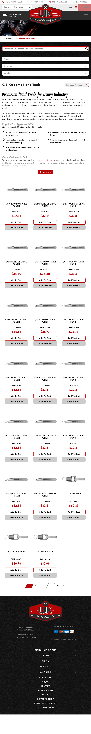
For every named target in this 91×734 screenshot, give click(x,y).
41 (51, 605)
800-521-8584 (30, 656)
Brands (6, 73)
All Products (7, 38)
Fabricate (45, 686)
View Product (16, 230)
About (45, 701)
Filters (6, 59)
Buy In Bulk (45, 697)
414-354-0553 (28, 654)
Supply (45, 680)
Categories (8, 66)
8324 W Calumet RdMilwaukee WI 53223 (25, 647)
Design (45, 675)
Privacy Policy (45, 718)
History (45, 705)
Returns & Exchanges (45, 723)
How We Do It (45, 710)
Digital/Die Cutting (45, 669)
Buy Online (45, 691)
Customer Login (46, 727)
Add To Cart (16, 225)
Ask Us (45, 714)
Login (71, 7)
